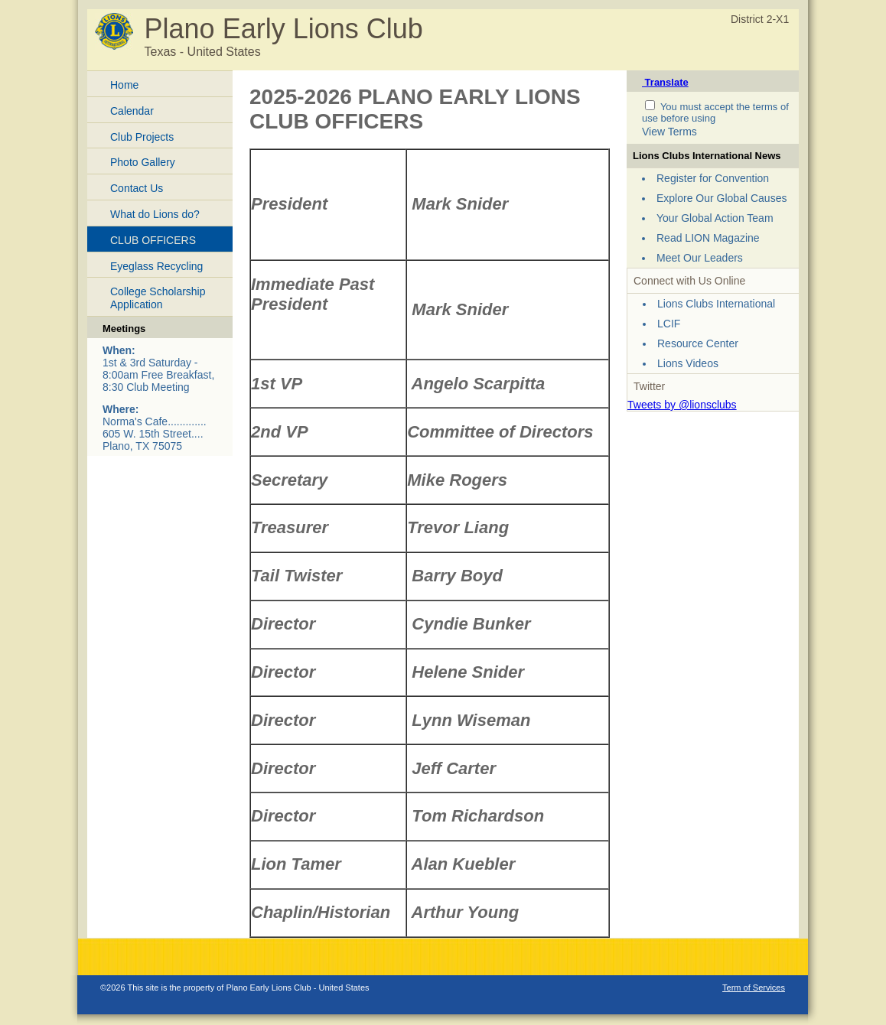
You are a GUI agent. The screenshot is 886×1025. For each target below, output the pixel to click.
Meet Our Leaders (699, 258)
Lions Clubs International (716, 304)
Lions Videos (687, 363)
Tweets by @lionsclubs (682, 405)
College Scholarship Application (158, 298)
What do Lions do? (155, 214)
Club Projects (142, 137)
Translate (665, 82)
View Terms (669, 131)
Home (124, 85)
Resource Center (697, 343)
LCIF (668, 323)
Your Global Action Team (715, 218)
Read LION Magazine (708, 238)
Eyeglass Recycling (156, 266)
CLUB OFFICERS (153, 240)
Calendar (132, 111)
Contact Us (136, 188)
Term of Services (753, 987)
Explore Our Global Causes (721, 198)
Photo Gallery (142, 162)
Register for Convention (712, 178)
